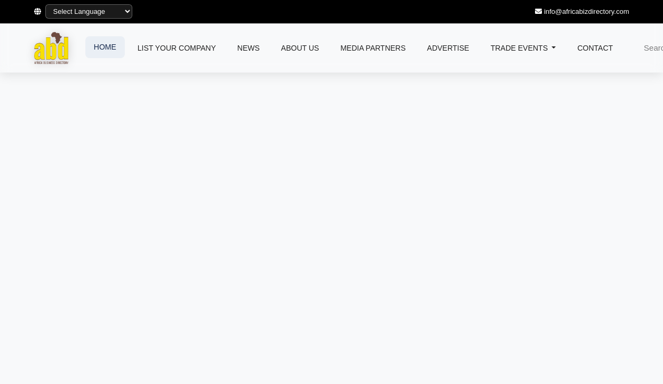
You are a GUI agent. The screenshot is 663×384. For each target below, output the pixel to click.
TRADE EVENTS (520, 48)
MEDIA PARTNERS (372, 48)
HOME (105, 47)
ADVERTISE (448, 48)
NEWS (248, 48)
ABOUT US (300, 48)
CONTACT (595, 48)
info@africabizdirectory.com (586, 11)
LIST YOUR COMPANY (177, 48)
